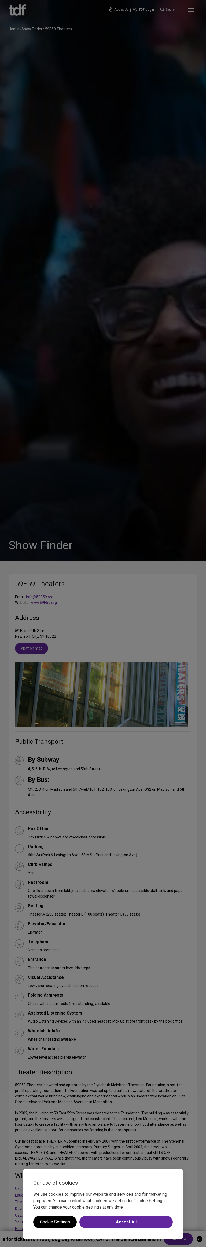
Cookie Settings (55, 1221)
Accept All (126, 1221)
